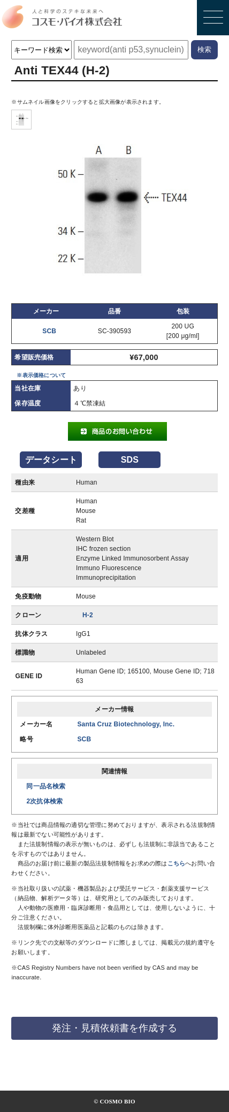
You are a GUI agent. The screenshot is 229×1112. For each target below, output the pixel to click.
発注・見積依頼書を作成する (114, 1028)
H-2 (87, 615)
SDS (130, 459)
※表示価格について (41, 375)
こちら (176, 863)
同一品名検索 (45, 786)
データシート (51, 459)
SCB (49, 331)
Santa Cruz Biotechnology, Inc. (125, 724)
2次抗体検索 (44, 801)
